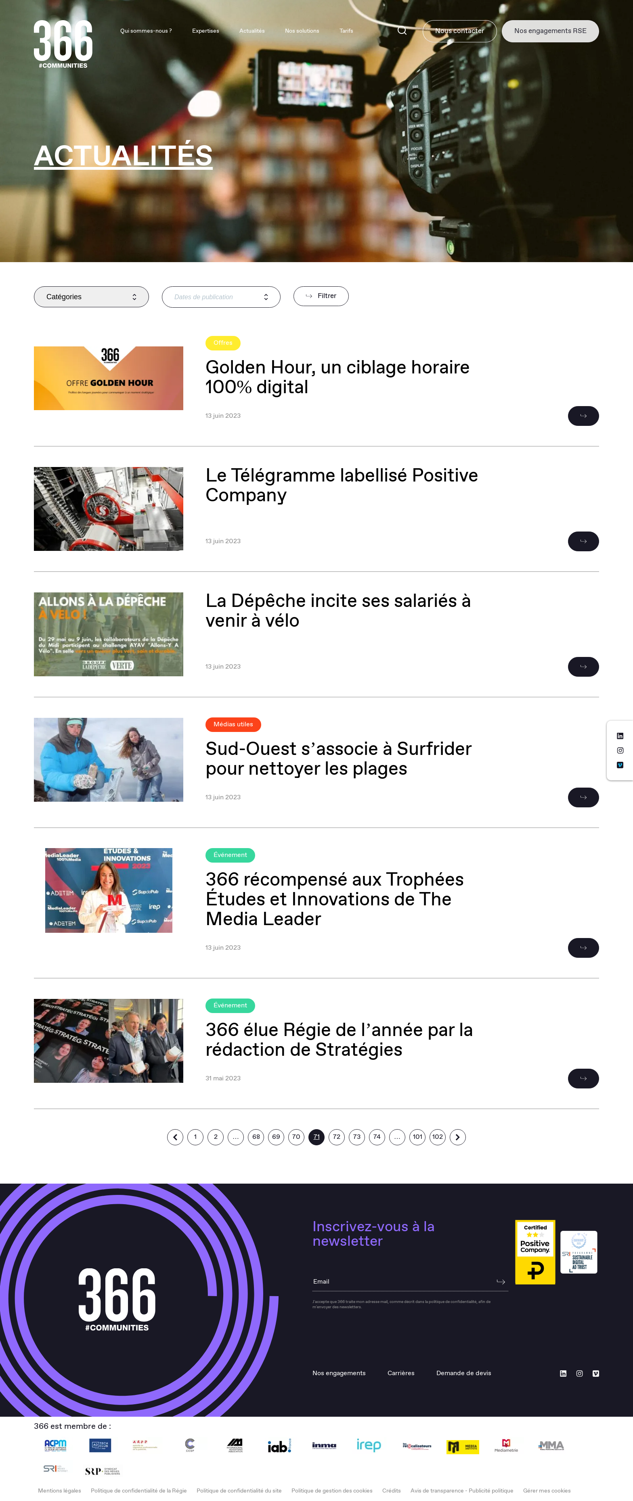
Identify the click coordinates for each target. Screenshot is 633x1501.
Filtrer (321, 296)
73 (357, 1137)
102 (437, 1137)
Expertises (197, 31)
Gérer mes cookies (547, 1491)
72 (336, 1137)
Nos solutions (294, 31)
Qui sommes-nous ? (137, 31)
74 (377, 1137)
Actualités (243, 31)
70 (296, 1137)
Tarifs (338, 31)
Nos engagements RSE (548, 31)
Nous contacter (453, 31)
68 (256, 1137)
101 (417, 1137)
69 (276, 1137)
